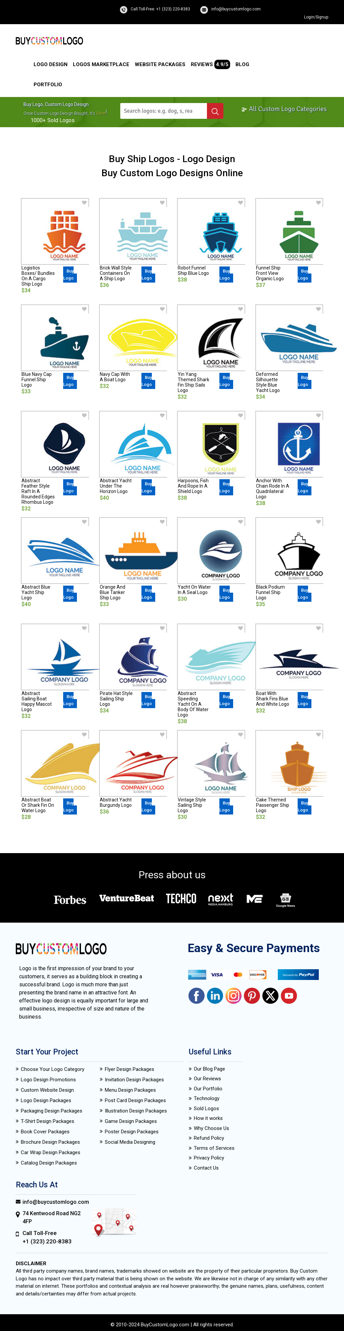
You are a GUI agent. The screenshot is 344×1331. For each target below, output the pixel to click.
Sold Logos (206, 1108)
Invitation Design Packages (134, 1080)
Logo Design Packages (46, 1100)
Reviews (210, 64)
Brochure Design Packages (50, 1142)
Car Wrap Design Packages (50, 1152)
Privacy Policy (209, 1158)
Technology (206, 1098)
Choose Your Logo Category (52, 1069)
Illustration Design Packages (136, 1111)
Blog (242, 64)
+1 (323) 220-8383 (47, 1241)
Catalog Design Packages (49, 1163)
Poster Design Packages (132, 1132)
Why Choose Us (211, 1128)
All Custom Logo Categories (284, 109)
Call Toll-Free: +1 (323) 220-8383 (160, 9)
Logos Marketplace (101, 64)
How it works (208, 1118)
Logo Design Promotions (48, 1080)
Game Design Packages (131, 1121)
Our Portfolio (208, 1089)
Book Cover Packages (45, 1132)
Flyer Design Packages (129, 1069)
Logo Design (51, 64)
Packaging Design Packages (51, 1111)
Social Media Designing (130, 1142)
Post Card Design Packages (135, 1100)
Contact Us (206, 1168)
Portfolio (48, 85)
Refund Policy (209, 1138)
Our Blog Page (209, 1069)
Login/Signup (316, 17)
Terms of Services (214, 1148)
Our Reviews (207, 1079)
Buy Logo (68, 274)
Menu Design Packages (130, 1090)
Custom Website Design (47, 1090)
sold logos (61, 120)
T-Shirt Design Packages (47, 1121)
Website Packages (160, 64)
